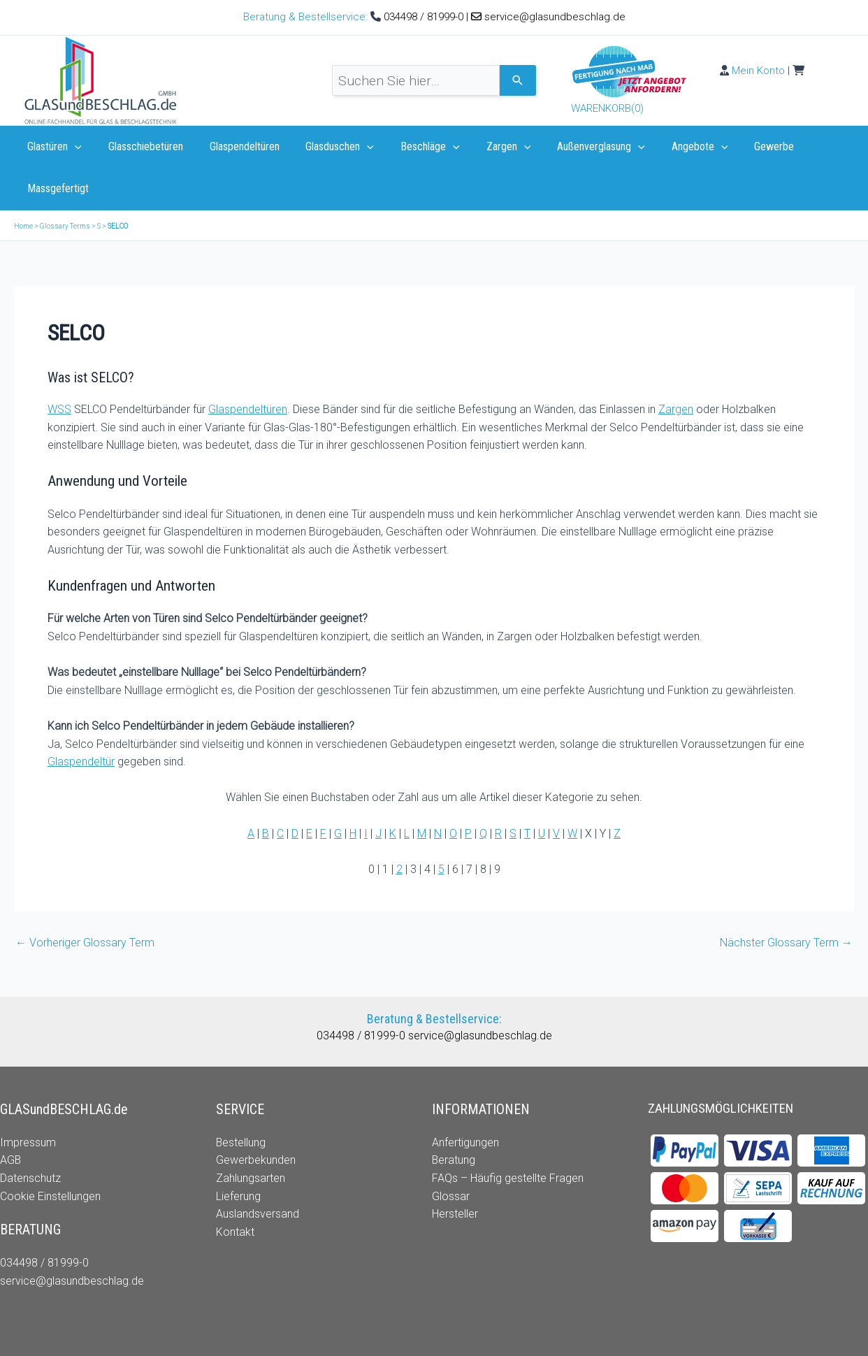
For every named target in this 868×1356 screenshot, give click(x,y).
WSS (59, 367)
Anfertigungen (465, 1100)
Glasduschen (325, 147)
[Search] (518, 80)
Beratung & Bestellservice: (306, 16)
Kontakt (235, 1190)
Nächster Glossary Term (786, 901)
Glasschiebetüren (139, 146)
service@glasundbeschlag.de (554, 16)
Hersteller (455, 1171)
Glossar (451, 1154)
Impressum (28, 1100)
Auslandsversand (257, 1171)
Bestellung (241, 1100)
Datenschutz (30, 1136)
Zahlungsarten (250, 1136)
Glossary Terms (65, 184)
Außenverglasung (574, 147)
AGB (11, 1118)
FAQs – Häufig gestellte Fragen (508, 1136)
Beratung (454, 1118)
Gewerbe (739, 146)
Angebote (668, 147)
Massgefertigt (812, 146)
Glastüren (52, 147)
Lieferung (238, 1154)
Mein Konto (758, 70)
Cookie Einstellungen (50, 1154)
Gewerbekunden (256, 1118)
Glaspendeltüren (234, 146)
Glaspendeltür (81, 719)
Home (23, 184)
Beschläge (411, 147)
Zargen (485, 147)
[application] (73, 147)
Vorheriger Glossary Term (84, 901)
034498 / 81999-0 (425, 16)
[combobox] (416, 80)
